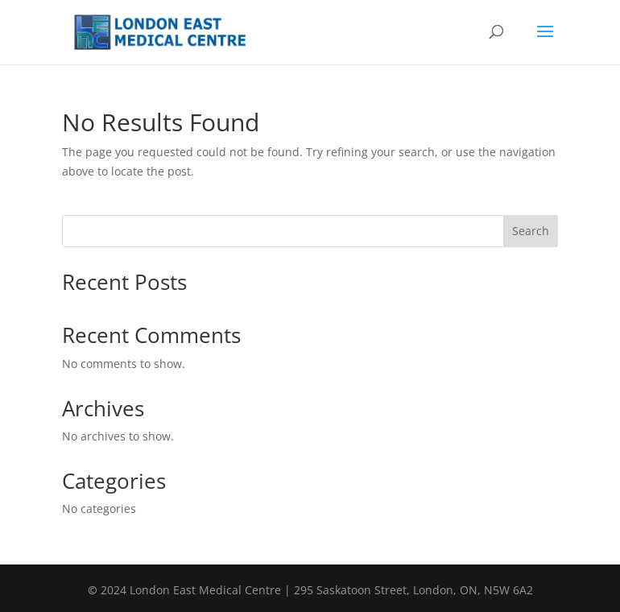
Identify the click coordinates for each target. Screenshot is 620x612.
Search (530, 230)
